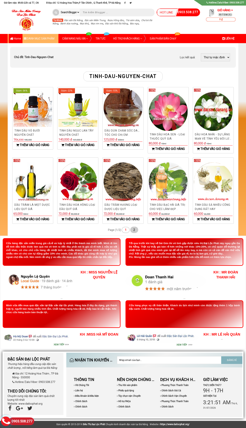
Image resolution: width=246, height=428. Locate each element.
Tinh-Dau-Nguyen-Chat (33, 57)
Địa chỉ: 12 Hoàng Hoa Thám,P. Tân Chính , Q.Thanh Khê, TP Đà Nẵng (83, 3)
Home (15, 39)
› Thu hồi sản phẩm (127, 385)
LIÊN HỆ (228, 38)
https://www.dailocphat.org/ (174, 424)
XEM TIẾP (59, 344)
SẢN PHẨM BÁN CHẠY (165, 37)
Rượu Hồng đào (115, 20)
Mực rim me (97, 23)
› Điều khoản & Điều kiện (86, 396)
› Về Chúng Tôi (81, 385)
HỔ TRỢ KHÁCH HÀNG (127, 38)
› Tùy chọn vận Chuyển (129, 396)
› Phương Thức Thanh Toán (174, 385)
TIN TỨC (102, 37)
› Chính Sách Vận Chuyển (173, 396)
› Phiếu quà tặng (125, 390)
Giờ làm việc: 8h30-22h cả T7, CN (21, 3)
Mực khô (84, 23)
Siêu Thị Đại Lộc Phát (94, 424)
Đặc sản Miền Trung (95, 20)
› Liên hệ (78, 390)
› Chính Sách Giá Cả (170, 390)
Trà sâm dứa (132, 20)
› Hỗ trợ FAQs (124, 401)
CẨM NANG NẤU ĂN (77, 37)
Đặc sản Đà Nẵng (73, 20)
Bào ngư (134, 23)
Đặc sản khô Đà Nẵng (116, 23)
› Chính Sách (80, 401)
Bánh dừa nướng (69, 23)
